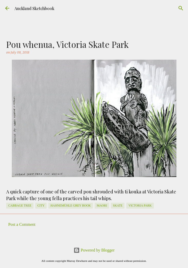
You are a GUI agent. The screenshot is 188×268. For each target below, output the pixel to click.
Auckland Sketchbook (34, 8)
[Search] (181, 8)
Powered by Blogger (94, 250)
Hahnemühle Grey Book (70, 205)
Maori (102, 205)
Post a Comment (21, 224)
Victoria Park (139, 205)
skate (117, 205)
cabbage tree (19, 205)
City (40, 205)
